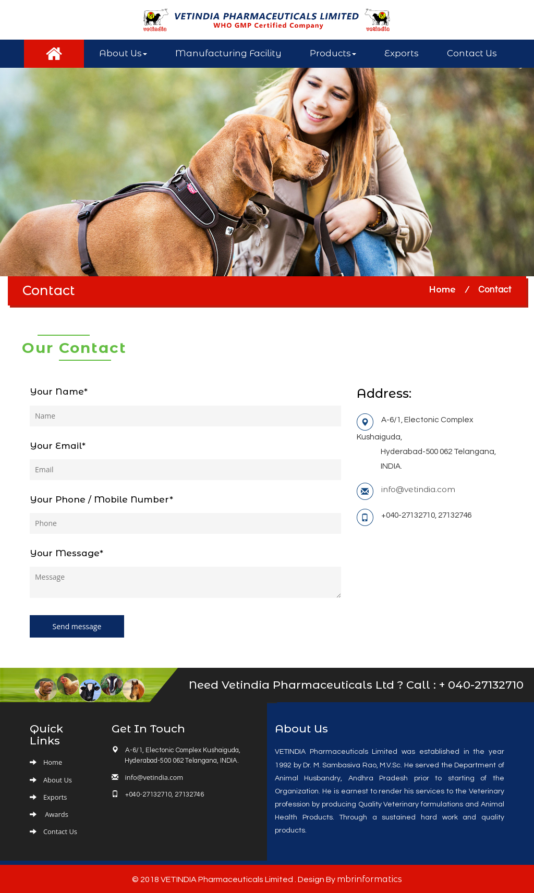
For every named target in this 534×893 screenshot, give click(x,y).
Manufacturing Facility (228, 53)
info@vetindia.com (418, 489)
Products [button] (333, 53)
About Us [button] (123, 53)
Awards (55, 813)
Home (442, 289)
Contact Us (472, 53)
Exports (401, 53)
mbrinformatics (369, 878)
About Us (57, 779)
